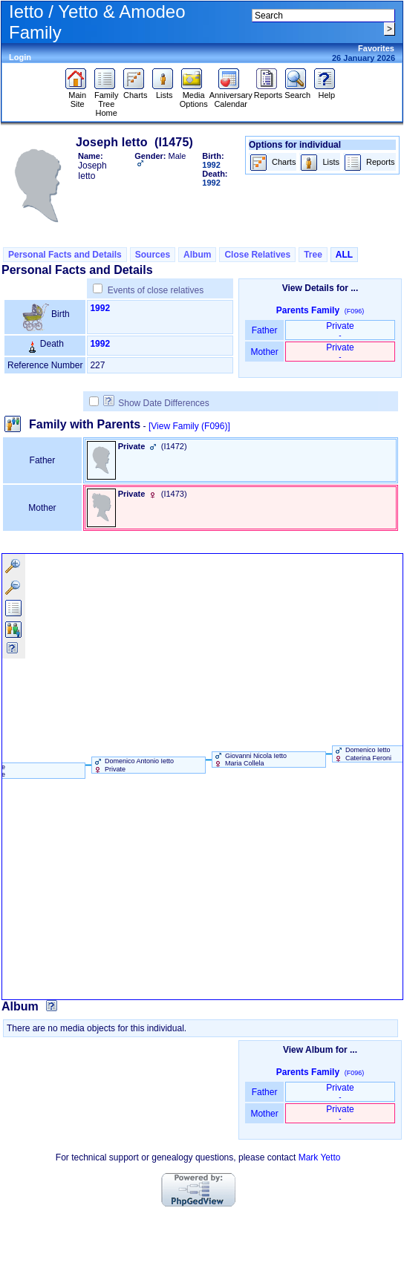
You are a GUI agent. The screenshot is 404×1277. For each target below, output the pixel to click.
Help (326, 91)
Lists (164, 91)
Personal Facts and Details (65, 254)
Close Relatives (257, 254)
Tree (313, 254)
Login (20, 57)
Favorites (376, 48)
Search (297, 91)
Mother (264, 352)
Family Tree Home (106, 100)
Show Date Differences (156, 403)
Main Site (77, 95)
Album (197, 254)
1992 (100, 308)
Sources (152, 254)
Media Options (194, 95)
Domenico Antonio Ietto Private (133, 764)
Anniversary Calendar (230, 95)
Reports (268, 91)
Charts (135, 91)
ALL (344, 254)
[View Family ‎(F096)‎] (189, 426)
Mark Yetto (320, 1157)
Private (340, 330)
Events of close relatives (155, 290)
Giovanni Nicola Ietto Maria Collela (249, 759)
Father (264, 330)
